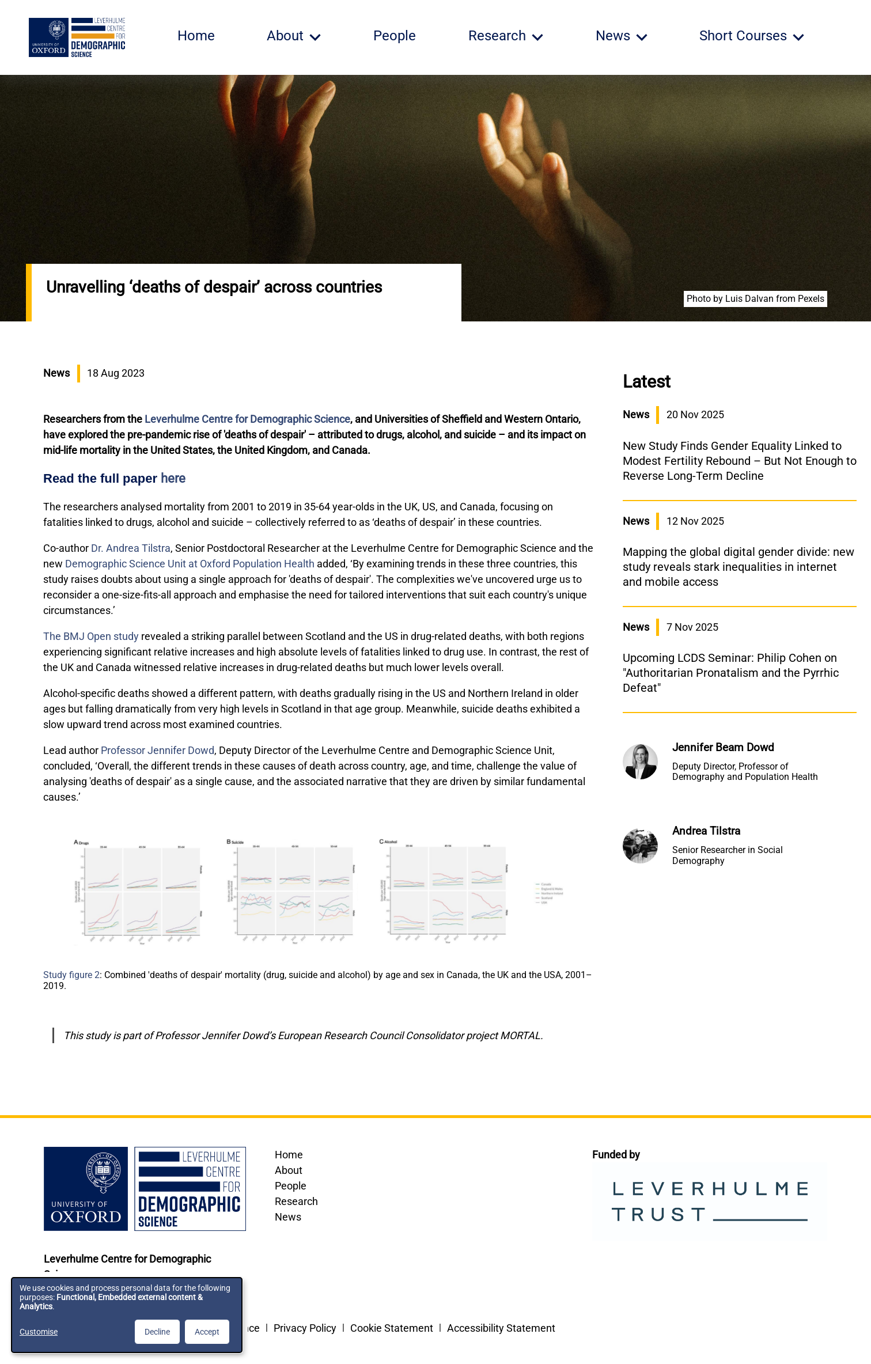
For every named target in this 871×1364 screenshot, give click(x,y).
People (394, 36)
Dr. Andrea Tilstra (131, 548)
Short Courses (743, 36)
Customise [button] (39, 1331)
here (173, 478)
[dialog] (127, 1315)
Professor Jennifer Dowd (157, 750)
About (288, 1170)
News (288, 1217)
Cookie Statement (391, 1328)
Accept (207, 1331)
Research (296, 1201)
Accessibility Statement (501, 1328)
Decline (157, 1331)
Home (196, 36)
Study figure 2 (71, 974)
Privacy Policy (305, 1328)
